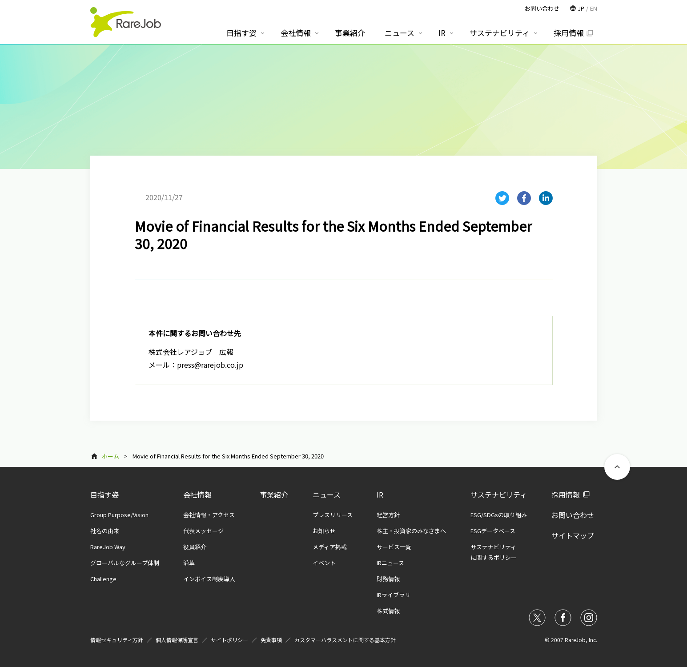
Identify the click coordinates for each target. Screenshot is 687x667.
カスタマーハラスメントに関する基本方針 (345, 639)
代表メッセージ (203, 530)
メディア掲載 (330, 546)
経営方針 (388, 514)
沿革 (189, 563)
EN (593, 8)
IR (380, 494)
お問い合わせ (572, 515)
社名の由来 (104, 530)
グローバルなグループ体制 (124, 563)
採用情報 (565, 494)
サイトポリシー (229, 639)
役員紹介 (194, 546)
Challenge (103, 579)
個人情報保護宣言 (177, 639)
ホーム (110, 456)
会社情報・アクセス (209, 514)
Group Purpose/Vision (119, 514)
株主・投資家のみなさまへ (411, 530)
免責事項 (271, 639)
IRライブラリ (393, 595)
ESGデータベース (492, 530)
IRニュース (390, 563)
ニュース (327, 494)
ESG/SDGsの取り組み (498, 514)
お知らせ (324, 530)
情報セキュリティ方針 (116, 639)
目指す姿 (104, 494)
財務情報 (388, 579)
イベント (324, 563)
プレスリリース (333, 514)
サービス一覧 (394, 546)
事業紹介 (274, 494)
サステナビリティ (498, 494)
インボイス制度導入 (209, 579)
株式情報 (388, 611)
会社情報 (197, 494)
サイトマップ (572, 535)
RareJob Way (107, 546)
